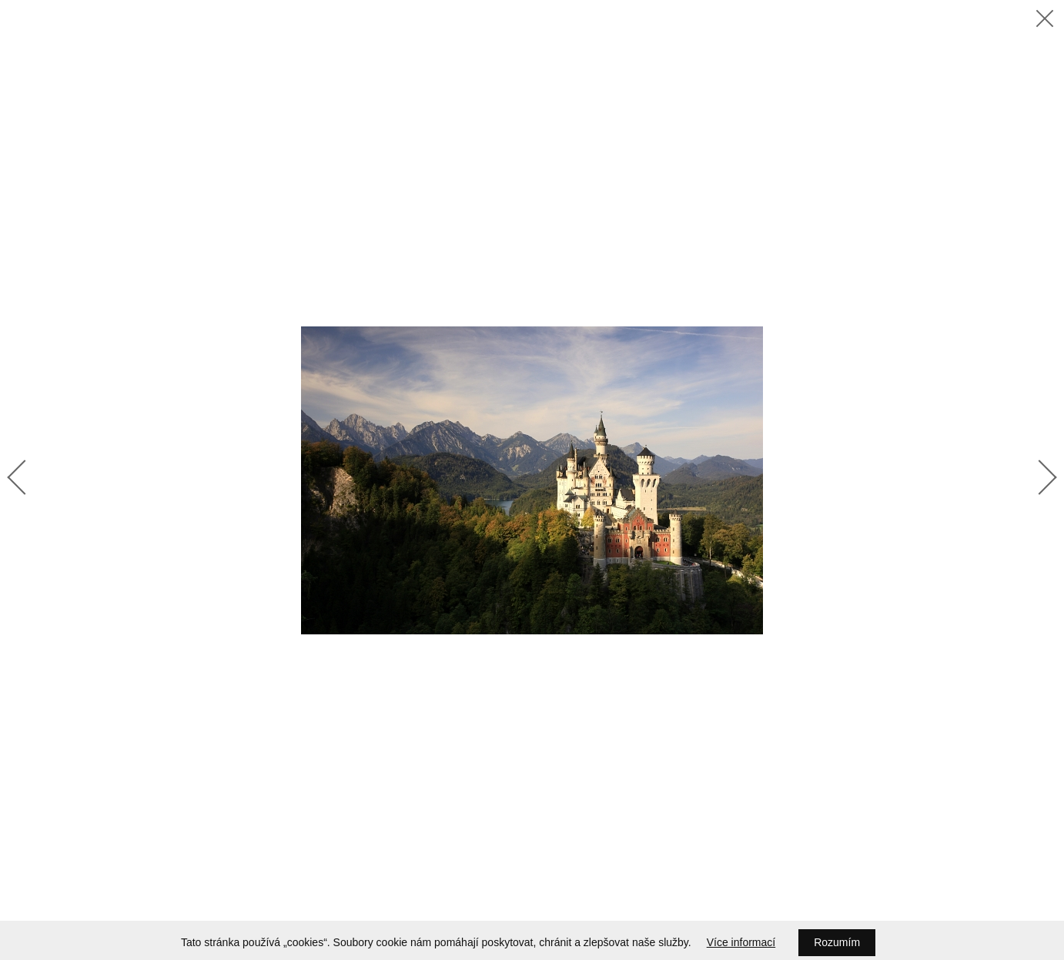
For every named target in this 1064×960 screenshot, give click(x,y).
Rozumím (837, 942)
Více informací (741, 942)
